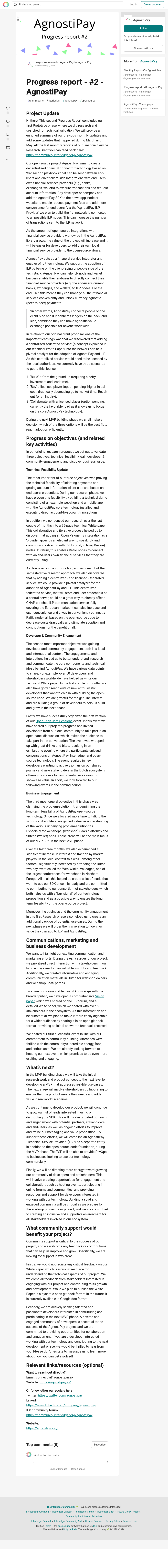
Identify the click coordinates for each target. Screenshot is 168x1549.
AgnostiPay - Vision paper (143, 108)
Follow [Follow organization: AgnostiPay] (143, 28)
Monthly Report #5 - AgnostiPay (143, 74)
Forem (47, 1526)
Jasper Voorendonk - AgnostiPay (54, 62)
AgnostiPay (85, 62)
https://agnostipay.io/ (55, 1382)
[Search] (15, 5)
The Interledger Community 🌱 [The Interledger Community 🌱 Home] (62, 1507)
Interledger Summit (41, 1521)
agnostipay (70, 101)
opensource (87, 101)
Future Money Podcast (128, 1511)
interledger (53, 101)
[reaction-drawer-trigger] (8, 110)
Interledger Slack (105, 1511)
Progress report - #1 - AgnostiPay (143, 91)
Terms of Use (130, 1521)
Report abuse (78, 1469)
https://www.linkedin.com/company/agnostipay (61, 1405)
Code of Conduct (58, 1469)
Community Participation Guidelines (84, 1516)
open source (64, 1526)
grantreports (36, 101)
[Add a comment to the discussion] (70, 1457)
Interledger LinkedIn (62, 1511)
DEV (95, 1526)
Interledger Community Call (68, 1521)
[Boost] (8, 147)
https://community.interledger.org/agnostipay (59, 155)
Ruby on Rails (70, 1529)
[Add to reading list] (8, 136)
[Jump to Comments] (8, 123)
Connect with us (143, 48)
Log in (133, 4)
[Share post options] (8, 159)
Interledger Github (84, 1511)
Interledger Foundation (37, 1511)
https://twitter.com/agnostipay (60, 1395)
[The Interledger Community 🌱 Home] (6, 4)
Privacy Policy (113, 1521)
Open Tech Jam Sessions (54, 721)
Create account (152, 4)
